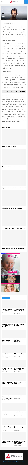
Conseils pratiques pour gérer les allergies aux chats (7, 383)
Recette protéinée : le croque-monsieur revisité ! (13, 248)
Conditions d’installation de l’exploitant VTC (20, 383)
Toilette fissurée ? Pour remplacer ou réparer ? (19, 354)
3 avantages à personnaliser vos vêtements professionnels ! (20, 340)
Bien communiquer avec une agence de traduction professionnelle (20, 442)
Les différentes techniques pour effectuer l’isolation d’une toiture (7, 427)
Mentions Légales (7, 461)
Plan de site (22, 461)
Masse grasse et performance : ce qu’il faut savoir (13, 228)
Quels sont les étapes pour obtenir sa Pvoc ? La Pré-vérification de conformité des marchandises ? (7, 398)
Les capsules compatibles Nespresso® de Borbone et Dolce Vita (19, 427)
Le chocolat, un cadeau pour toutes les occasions (7, 340)
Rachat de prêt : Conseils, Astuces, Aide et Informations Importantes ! (7, 355)
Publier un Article (15, 461)
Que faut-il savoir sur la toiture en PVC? (19, 369)
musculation (5, 37)
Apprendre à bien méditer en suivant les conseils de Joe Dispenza (20, 413)
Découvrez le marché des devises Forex (7, 369)
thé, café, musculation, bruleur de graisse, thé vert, (13, 188)
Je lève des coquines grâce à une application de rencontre (7, 325)
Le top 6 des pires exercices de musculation (12, 208)
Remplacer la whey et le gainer (9, 146)
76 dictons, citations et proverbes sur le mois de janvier (19, 310)
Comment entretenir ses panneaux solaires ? (7, 310)
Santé (3, 13)
